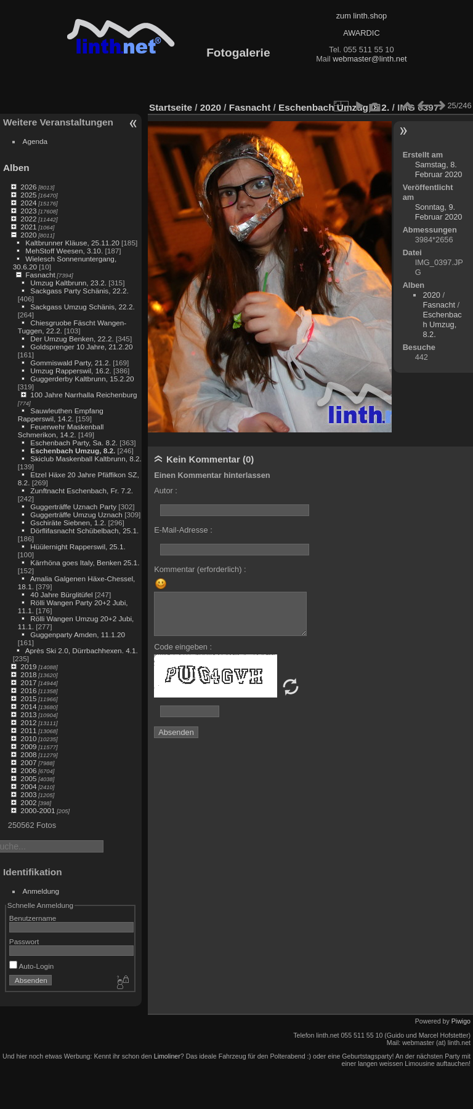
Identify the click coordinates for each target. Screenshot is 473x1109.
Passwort (24, 941)
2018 (28, 674)
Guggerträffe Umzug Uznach (76, 515)
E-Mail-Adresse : (183, 530)
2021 (28, 227)
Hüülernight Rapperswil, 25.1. (77, 547)
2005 (28, 778)
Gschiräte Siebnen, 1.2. (68, 523)
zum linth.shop (361, 15)
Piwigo (461, 1021)
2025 (28, 195)
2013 (28, 714)
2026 (28, 187)
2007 (28, 762)
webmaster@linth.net (369, 58)
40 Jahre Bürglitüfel (61, 594)
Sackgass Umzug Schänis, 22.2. (82, 307)
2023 (28, 211)
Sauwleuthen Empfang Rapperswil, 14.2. (60, 415)
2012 (28, 722)
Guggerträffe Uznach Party (73, 507)
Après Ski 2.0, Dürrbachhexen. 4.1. (81, 650)
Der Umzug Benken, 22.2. (71, 339)
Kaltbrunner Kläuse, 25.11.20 (72, 243)
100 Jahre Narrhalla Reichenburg (83, 395)
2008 (28, 754)
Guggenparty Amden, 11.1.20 (77, 634)
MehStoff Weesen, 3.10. (64, 251)
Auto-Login (31, 966)
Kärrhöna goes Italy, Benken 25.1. (84, 562)
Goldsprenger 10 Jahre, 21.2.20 (81, 347)
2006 (28, 770)
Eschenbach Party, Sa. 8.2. (74, 443)
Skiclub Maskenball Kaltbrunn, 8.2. (86, 459)
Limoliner (167, 1056)
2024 (28, 203)
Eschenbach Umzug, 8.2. (72, 451)
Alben (16, 167)
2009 (28, 746)
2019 (28, 666)
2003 (28, 794)
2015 (28, 698)
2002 (28, 802)
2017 (28, 682)
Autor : (165, 490)
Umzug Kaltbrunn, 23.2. (68, 283)
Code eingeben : (183, 646)
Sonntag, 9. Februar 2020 (439, 211)
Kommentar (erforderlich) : (200, 569)
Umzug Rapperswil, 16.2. (70, 371)
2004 (28, 786)
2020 (28, 235)
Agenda (35, 141)
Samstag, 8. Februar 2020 (439, 169)
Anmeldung (41, 891)
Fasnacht (40, 275)
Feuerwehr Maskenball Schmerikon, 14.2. (61, 431)
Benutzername (33, 918)
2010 (28, 738)
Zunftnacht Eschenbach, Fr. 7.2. (81, 491)
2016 (28, 690)
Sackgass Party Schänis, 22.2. (79, 291)
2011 (28, 730)
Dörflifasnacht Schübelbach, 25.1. (84, 531)
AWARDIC (361, 33)
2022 (28, 219)
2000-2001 (37, 810)
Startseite (170, 107)
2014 (28, 706)
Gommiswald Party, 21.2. (70, 363)
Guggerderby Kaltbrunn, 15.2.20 (82, 379)
